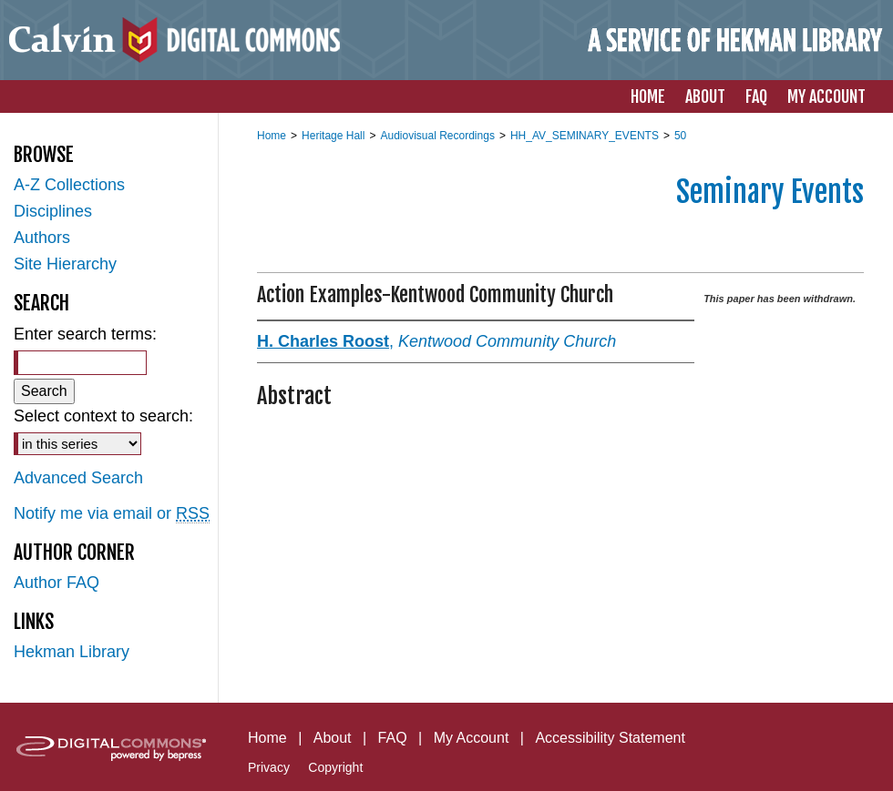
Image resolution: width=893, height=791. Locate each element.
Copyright (335, 767)
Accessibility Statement (610, 737)
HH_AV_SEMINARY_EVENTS (584, 135)
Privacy (269, 767)
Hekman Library (71, 652)
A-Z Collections (69, 185)
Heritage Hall (333, 135)
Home (271, 135)
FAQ (392, 737)
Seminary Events (770, 192)
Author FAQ (56, 582)
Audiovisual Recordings (437, 135)
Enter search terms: (85, 334)
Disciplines (53, 211)
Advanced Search (78, 478)
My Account (471, 737)
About (332, 737)
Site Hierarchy (65, 264)
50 (680, 135)
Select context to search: (103, 416)
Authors (42, 237)
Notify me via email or (112, 513)
